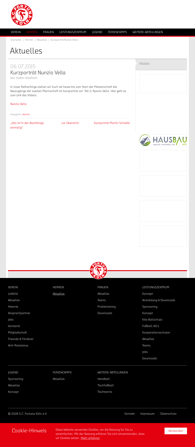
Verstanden (175, 430)
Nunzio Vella (18, 104)
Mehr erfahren (90, 438)
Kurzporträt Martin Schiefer (112, 123)
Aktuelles (42, 40)
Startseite (15, 40)
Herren (26, 114)
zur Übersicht (70, 123)
